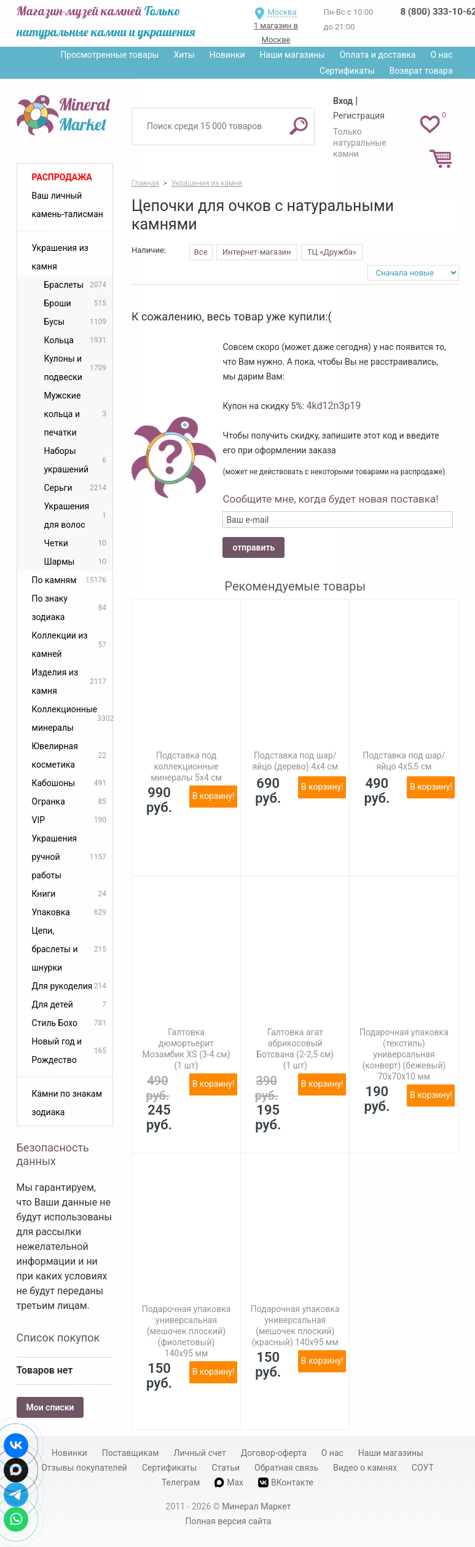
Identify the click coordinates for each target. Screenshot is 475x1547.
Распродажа (62, 177)
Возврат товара (421, 71)
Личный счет (200, 1453)
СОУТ (423, 1468)
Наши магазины (292, 55)
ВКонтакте (285, 1482)
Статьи (225, 1468)
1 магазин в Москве (276, 32)
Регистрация (359, 116)
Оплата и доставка (378, 55)
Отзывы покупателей (84, 1468)
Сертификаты (347, 71)
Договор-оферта (274, 1453)
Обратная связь (286, 1468)
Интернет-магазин (256, 252)
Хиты (183, 55)
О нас (441, 55)
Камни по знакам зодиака (67, 1103)
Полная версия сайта (229, 1521)
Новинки (227, 55)
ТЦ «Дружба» (331, 252)
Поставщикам (130, 1453)
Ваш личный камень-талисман (67, 205)
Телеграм (181, 1482)
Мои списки (50, 1407)
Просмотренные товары (109, 55)
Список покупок (58, 1337)
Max (228, 1482)
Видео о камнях (365, 1468)
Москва (281, 12)
